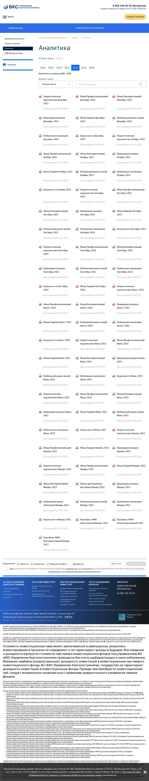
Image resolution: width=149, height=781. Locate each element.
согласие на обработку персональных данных (39, 569)
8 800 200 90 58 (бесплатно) (129, 5)
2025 (51, 67)
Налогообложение (96, 601)
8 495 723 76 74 (126, 594)
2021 (83, 67)
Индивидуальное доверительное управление (43, 595)
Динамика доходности (14, 39)
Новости (24, 564)
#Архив (59, 58)
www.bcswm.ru (128, 640)
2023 (67, 67)
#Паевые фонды (46, 58)
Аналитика (9, 48)
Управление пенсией (40, 591)
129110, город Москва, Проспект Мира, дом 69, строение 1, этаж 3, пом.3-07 (38, 614)
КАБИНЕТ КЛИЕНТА (135, 17)
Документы (78, 564)
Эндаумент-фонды (67, 604)
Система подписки (12, 43)
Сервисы (75, 38)
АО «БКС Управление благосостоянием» (52, 38)
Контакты (7, 597)
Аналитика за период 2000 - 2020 (55, 73)
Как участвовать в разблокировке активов (98, 594)
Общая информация (11, 588)
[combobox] (56, 84)
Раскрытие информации (13, 594)
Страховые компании (69, 596)
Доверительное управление (71, 588)
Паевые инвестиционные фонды (42, 587)
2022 (75, 67)
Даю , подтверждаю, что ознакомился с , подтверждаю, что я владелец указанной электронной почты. (76, 570)
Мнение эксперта (58, 564)
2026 (43, 67)
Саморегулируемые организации (68, 600)
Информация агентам (14, 53)
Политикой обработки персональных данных (119, 569)
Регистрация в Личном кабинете (98, 589)
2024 (59, 67)
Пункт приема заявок (97, 599)
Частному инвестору (43, 582)
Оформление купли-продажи (100, 604)
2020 (92, 67)
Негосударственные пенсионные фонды (68, 592)
